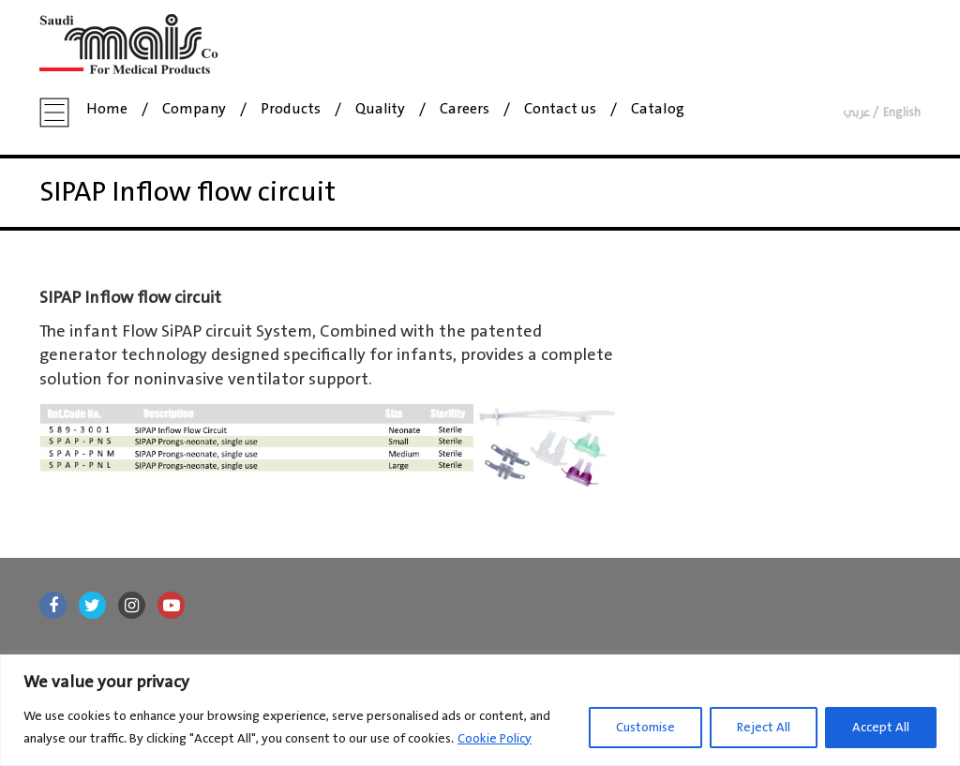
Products (291, 109)
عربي (856, 113)
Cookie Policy (495, 738)
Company (194, 109)
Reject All (763, 727)
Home (107, 109)
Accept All (880, 727)
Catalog (657, 109)
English (902, 113)
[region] (480, 710)
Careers (464, 109)
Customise (645, 727)
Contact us (560, 109)
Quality (380, 109)
